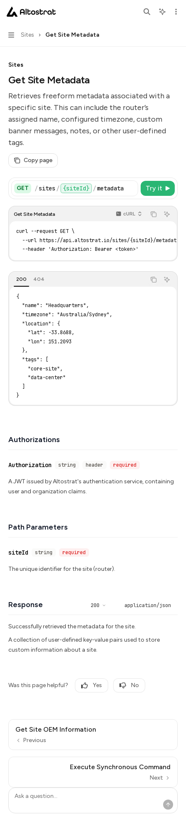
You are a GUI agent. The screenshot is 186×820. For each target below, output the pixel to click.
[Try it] (158, 188)
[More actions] (175, 12)
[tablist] (77, 279)
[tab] (21, 279)
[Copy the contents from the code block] (153, 214)
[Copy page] (33, 160)
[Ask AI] (166, 214)
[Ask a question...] (93, 800)
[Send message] (168, 805)
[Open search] (147, 11)
